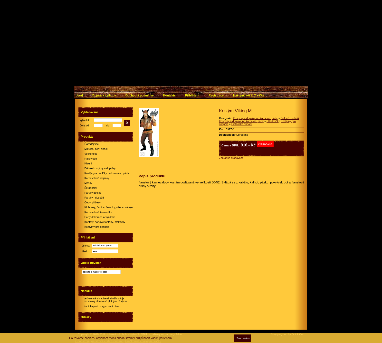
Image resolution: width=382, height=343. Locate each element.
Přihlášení (192, 95)
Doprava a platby (104, 95)
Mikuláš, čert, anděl (96, 148)
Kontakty (169, 95)
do (107, 125)
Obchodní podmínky (139, 95)
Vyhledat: (85, 120)
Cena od (84, 125)
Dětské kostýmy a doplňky (100, 168)
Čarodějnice (92, 144)
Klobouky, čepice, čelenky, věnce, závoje (109, 207)
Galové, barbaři (290, 118)
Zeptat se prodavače (231, 157)
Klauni (88, 163)
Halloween (91, 158)
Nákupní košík (248, 95)
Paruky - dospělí (94, 197)
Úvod (79, 95)
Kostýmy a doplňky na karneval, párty (107, 173)
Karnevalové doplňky (97, 178)
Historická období (241, 124)
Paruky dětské (93, 192)
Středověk (273, 121)
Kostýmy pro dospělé (97, 226)
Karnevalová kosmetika (98, 212)
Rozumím (242, 338)
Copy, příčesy (93, 202)
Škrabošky (91, 187)
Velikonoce (91, 153)
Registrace (216, 95)
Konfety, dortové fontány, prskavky (105, 221)
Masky (88, 182)
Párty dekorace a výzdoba (100, 217)
